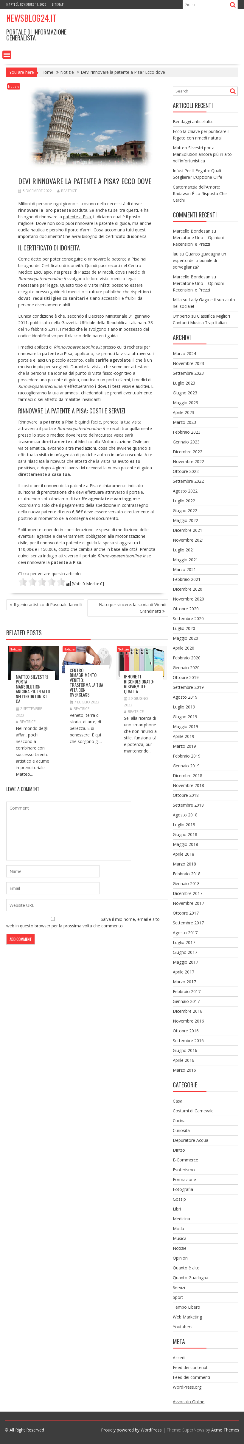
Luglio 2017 (184, 942)
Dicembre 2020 (187, 589)
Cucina (179, 1120)
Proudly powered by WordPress (131, 1430)
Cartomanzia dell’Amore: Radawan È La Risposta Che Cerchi (200, 193)
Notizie (13, 86)
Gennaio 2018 (186, 883)
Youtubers (182, 1326)
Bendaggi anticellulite (193, 121)
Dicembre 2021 (187, 530)
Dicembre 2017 (187, 893)
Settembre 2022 (188, 481)
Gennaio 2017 (186, 1001)
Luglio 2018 (184, 824)
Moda (178, 1228)
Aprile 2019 (183, 736)
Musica (180, 1238)
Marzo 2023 (184, 422)
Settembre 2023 (188, 373)
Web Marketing (187, 1317)
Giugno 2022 (185, 510)
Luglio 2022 (184, 501)
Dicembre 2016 (187, 1011)
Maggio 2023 (185, 402)
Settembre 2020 (188, 618)
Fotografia (183, 1189)
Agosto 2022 (185, 491)
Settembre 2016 (188, 1040)
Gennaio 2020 (186, 667)
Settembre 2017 (188, 923)
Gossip (179, 1199)
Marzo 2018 (184, 864)
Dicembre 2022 (187, 451)
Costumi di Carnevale (193, 1111)
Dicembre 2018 (187, 775)
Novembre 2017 (188, 903)
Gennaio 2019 (186, 766)
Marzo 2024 (184, 353)
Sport (178, 1297)
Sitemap (58, 4)
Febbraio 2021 (187, 579)
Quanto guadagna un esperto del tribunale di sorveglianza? (199, 260)
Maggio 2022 (185, 520)
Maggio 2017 (185, 962)
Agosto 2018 (185, 815)
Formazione (184, 1179)
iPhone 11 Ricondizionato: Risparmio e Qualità (139, 683)
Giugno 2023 (185, 393)
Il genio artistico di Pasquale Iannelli (48, 604)
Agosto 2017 (185, 932)
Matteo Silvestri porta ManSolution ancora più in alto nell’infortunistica (33, 689)
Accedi (179, 1357)
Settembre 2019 (188, 687)
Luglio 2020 (184, 628)
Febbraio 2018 (187, 874)
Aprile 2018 (183, 854)
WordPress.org (187, 1387)
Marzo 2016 (184, 1070)
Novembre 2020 (188, 599)
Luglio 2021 (184, 550)
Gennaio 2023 (186, 442)
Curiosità (181, 1130)
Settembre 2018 (188, 805)
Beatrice (67, 190)
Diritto (179, 1150)
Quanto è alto (186, 1268)
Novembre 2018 (188, 785)
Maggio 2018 (185, 844)
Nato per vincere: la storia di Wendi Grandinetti (132, 608)
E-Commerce (185, 1160)
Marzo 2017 (184, 981)
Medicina (181, 1219)
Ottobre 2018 (186, 795)
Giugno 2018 (185, 834)
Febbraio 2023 (187, 432)
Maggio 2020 (185, 638)
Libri (177, 1209)
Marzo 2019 (184, 746)
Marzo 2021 (184, 569)
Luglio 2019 (184, 707)
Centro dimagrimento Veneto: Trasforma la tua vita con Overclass (86, 682)
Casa (177, 1101)
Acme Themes (225, 1430)
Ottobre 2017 (186, 913)
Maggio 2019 (185, 726)
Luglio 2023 (184, 383)
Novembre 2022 (188, 461)
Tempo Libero (186, 1307)
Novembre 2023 (188, 363)
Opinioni (181, 1258)
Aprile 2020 (183, 648)
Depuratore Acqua (190, 1140)
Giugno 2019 (185, 716)
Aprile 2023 (183, 412)
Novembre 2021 (188, 540)
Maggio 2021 (185, 559)
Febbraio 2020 (187, 658)
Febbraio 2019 (187, 756)
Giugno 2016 (185, 1050)
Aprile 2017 (183, 972)
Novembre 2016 (188, 1021)
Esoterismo (184, 1169)
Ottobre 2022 (186, 471)
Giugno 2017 (185, 952)
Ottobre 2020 (186, 609)
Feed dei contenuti (191, 1367)
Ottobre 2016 (186, 1031)
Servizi (179, 1287)
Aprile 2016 (183, 1060)
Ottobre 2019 (186, 677)
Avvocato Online (188, 1401)
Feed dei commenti (191, 1377)
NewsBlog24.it (31, 18)
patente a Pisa (77, 216)
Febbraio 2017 (187, 991)
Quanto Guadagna (190, 1277)
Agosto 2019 (185, 697)
